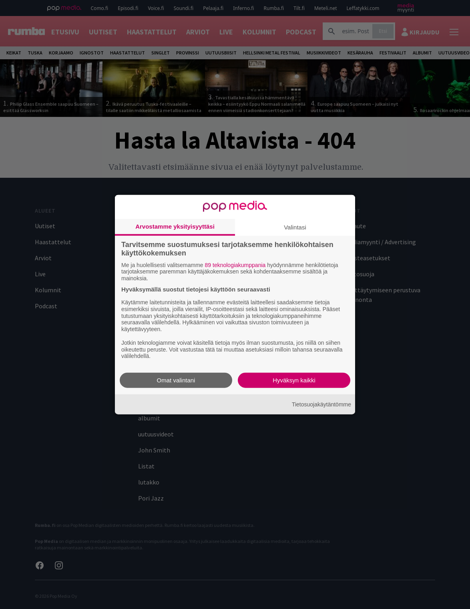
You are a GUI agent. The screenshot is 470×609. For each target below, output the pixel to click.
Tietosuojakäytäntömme (321, 404)
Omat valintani (176, 380)
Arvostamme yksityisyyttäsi (175, 226)
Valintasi (295, 226)
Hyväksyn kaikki (294, 380)
